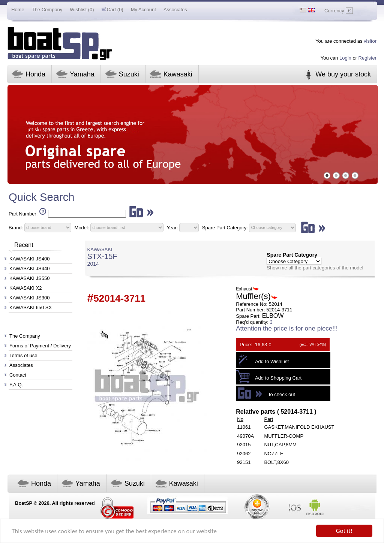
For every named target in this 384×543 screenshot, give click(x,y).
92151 (243, 462)
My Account (143, 9)
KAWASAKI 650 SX (30, 307)
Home (17, 9)
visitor (370, 41)
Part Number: (23, 214)
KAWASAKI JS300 (29, 298)
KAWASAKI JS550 (29, 278)
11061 (243, 427)
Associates (175, 9)
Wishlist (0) (82, 9)
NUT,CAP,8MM (280, 444)
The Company (47, 9)
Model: (82, 227)
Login (345, 58)
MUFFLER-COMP (283, 436)
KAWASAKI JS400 (29, 259)
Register (367, 58)
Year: (172, 227)
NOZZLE (273, 453)
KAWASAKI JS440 (29, 268)
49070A (245, 436)
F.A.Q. (16, 384)
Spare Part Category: (225, 227)
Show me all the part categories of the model (315, 268)
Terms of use (23, 355)
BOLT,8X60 (276, 462)
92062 (243, 453)
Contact (17, 375)
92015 (243, 444)
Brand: (16, 227)
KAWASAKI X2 (25, 288)
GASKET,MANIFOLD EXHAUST (299, 427)
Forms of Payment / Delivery (40, 346)
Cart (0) (112, 9)
